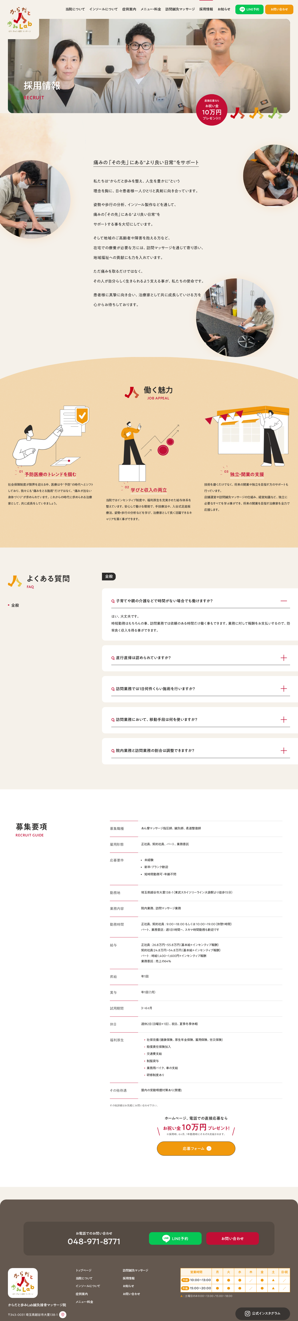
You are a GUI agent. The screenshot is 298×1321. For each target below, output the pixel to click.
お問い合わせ (131, 1294)
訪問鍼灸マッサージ (180, 9)
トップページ (83, 1270)
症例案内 (129, 9)
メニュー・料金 (151, 9)
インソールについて (103, 9)
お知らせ (223, 9)
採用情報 (206, 9)
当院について (75, 9)
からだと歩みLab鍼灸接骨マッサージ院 (19, 19)
